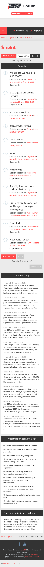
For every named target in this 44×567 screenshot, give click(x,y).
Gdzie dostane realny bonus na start (21, 446)
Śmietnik (8, 47)
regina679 (31, 99)
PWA (29, 243)
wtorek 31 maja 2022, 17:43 (22, 229)
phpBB (23, 550)
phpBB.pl (34, 554)
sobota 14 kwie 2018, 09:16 (24, 244)
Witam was (16, 169)
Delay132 (30, 79)
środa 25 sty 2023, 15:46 (24, 117)
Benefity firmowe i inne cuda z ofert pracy (22, 188)
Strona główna (7, 536)
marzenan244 (33, 213)
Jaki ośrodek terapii (20, 126)
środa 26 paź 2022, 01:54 (20, 175)
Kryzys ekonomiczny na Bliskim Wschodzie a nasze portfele (17, 472)
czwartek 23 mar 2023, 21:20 (22, 102)
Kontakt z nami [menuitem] (8, 563)
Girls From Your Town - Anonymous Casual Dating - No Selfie (19, 460)
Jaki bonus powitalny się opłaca (19, 455)
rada (12, 153)
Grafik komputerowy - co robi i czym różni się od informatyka (23, 206)
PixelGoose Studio (32, 557)
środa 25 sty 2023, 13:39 (24, 130)
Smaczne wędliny (19, 112)
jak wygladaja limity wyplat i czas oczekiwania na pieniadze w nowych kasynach (18, 489)
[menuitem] (35, 31)
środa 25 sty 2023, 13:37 (24, 144)
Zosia (29, 115)
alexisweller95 (33, 226)
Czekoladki (15, 223)
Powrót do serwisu (22, 13)
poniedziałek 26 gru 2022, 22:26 (23, 159)
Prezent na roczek (19, 239)
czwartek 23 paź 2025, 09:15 (22, 82)
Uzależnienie (16, 139)
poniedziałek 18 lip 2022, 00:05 (24, 215)
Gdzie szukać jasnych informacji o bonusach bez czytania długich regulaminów (19, 480)
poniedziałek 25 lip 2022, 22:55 (23, 195)
